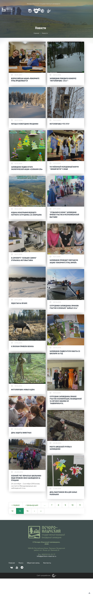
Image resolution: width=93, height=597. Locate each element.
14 (27, 529)
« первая (16, 523)
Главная (36, 33)
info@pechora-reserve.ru (46, 575)
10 (73, 523)
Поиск (21, 581)
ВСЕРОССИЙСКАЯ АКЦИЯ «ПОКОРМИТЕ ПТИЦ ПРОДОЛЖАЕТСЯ (25, 79)
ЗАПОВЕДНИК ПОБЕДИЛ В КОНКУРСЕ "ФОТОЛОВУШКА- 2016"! (63, 79)
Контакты (47, 581)
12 (12, 529)
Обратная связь (33, 581)
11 (80, 523)
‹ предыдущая (31, 523)
